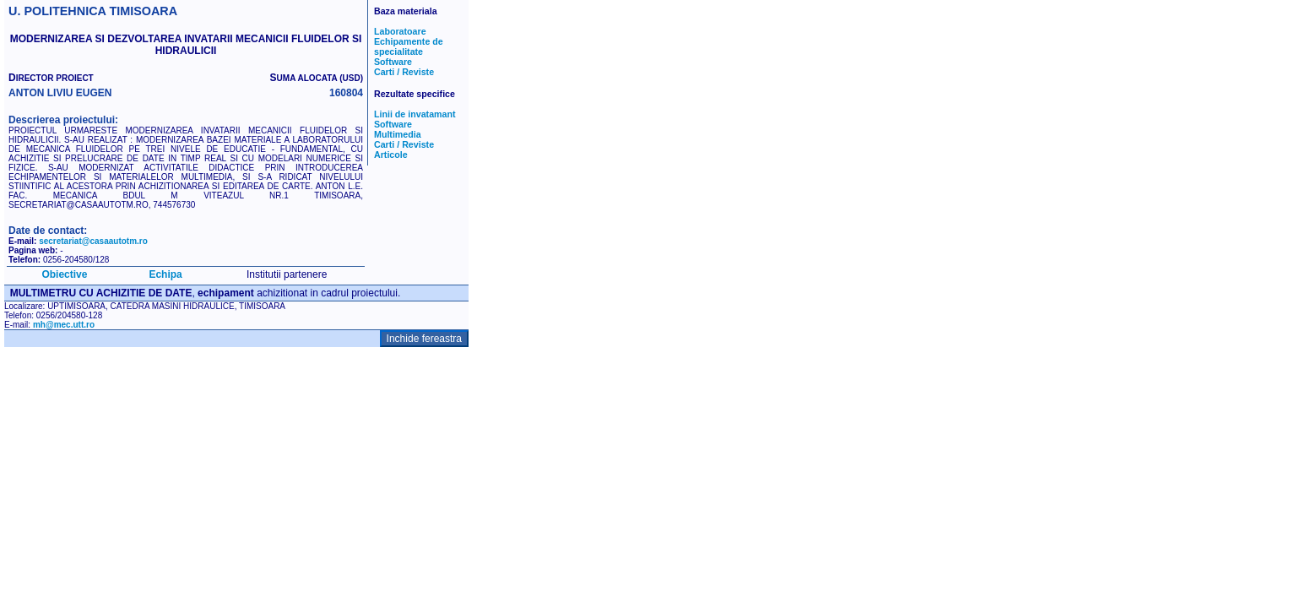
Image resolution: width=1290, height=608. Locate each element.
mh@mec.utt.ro (64, 324)
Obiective (64, 274)
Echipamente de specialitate (408, 46)
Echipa (165, 274)
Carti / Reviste (404, 72)
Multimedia (397, 134)
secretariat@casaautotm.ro (93, 241)
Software (393, 62)
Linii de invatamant (415, 114)
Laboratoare (400, 31)
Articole (391, 154)
